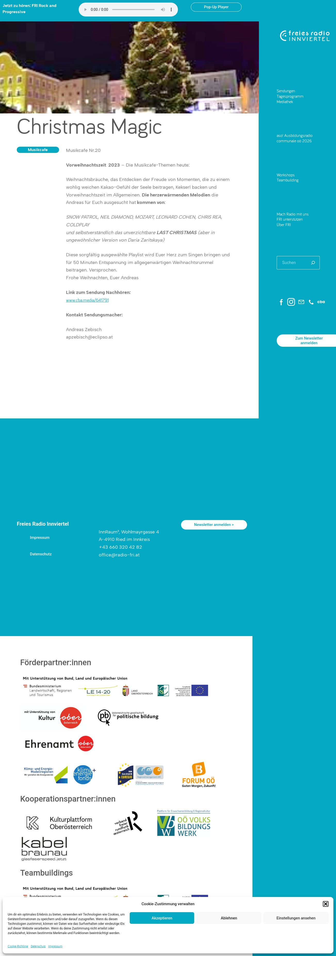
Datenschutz (38, 946)
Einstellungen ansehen (295, 918)
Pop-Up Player (216, 7)
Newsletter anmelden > (214, 524)
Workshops (286, 174)
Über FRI (284, 224)
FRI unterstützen (290, 219)
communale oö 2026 (294, 140)
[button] (325, 903)
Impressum (55, 946)
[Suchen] (313, 263)
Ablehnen (229, 918)
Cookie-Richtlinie (18, 946)
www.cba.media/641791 (87, 300)
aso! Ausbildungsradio (295, 135)
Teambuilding (288, 180)
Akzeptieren (162, 918)
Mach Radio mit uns (293, 214)
